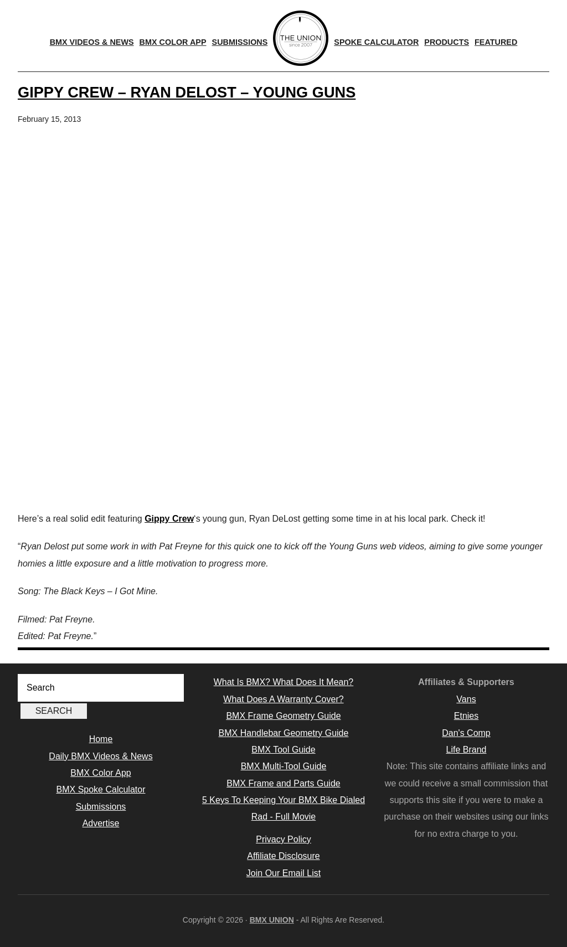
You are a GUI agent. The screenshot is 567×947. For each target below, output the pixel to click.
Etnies (466, 715)
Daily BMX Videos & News (100, 756)
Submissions (101, 806)
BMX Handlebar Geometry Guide (284, 733)
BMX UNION (272, 919)
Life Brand (466, 749)
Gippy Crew (169, 518)
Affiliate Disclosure (283, 856)
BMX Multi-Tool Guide (284, 766)
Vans (466, 699)
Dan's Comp (466, 733)
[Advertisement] (283, 422)
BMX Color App (100, 773)
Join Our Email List (283, 873)
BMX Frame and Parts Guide (283, 783)
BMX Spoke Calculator (101, 789)
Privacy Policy (283, 839)
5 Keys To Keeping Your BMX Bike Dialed (283, 800)
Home (101, 739)
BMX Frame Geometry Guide (283, 715)
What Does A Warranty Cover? (283, 699)
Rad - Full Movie (283, 816)
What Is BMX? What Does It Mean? (284, 682)
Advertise (101, 823)
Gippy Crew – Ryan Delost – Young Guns (186, 92)
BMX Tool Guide (283, 749)
